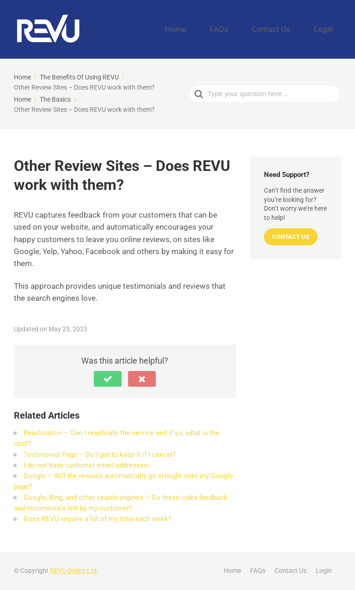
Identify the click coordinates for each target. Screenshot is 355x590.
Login (328, 29)
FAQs (248, 29)
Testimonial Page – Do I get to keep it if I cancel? (100, 454)
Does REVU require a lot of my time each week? (97, 519)
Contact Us (288, 29)
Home (215, 29)
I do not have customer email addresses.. (87, 465)
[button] (108, 379)
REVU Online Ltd (73, 570)
